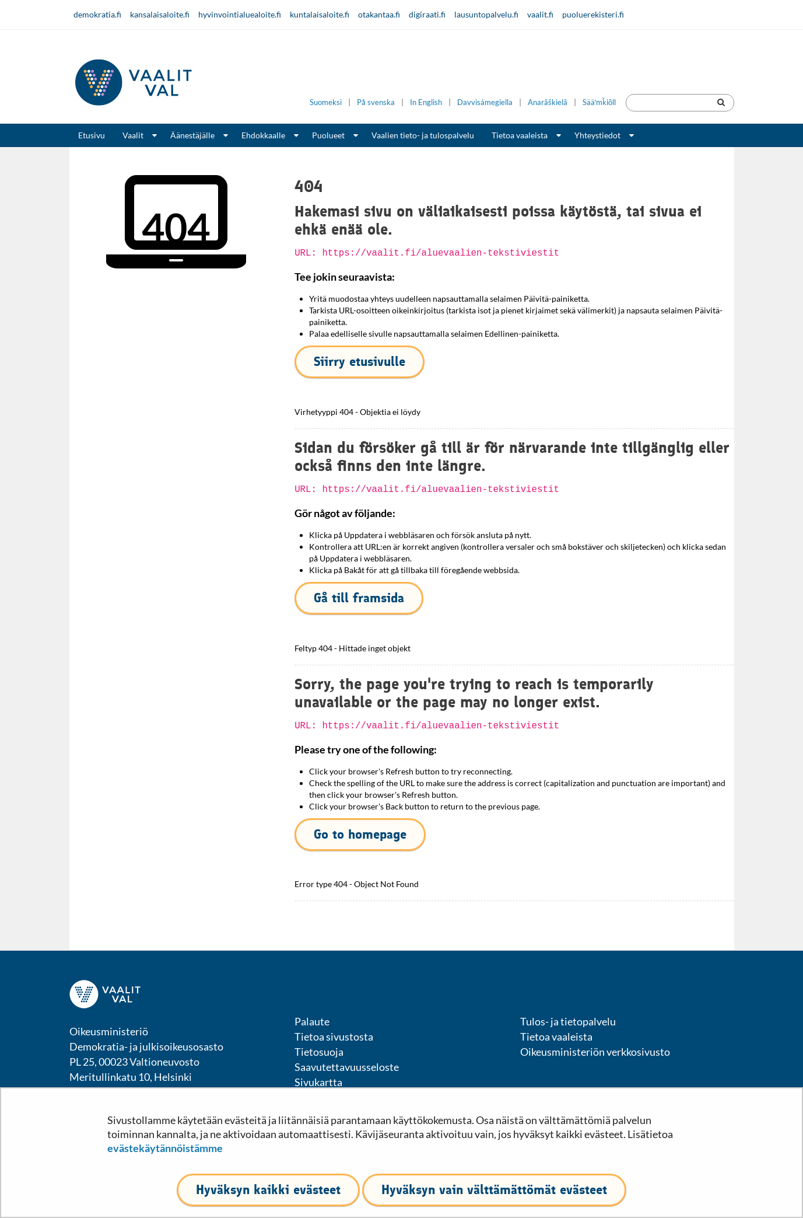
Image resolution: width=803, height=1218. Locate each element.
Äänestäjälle (192, 135)
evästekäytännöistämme (165, 1148)
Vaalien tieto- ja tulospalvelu (422, 135)
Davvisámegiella (485, 102)
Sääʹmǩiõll (599, 102)
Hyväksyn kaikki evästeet (268, 1190)
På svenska (376, 102)
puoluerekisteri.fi (593, 14)
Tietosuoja (318, 1051)
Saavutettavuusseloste (346, 1066)
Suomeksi (326, 102)
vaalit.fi (540, 14)
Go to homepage (360, 834)
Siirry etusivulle (359, 361)
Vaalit (132, 135)
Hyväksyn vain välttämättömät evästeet (494, 1190)
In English (426, 102)
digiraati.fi (427, 14)
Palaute (311, 1021)
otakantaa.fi (379, 14)
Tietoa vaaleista (520, 135)
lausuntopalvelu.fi (486, 14)
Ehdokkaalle (263, 135)
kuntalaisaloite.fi (319, 14)
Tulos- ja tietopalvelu (568, 1021)
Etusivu (91, 135)
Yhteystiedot (597, 135)
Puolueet (328, 135)
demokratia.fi (97, 14)
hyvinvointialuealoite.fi (239, 14)
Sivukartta (318, 1082)
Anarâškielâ (547, 102)
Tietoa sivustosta (333, 1036)
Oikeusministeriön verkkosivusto (595, 1051)
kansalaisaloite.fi (160, 14)
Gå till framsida (359, 598)
